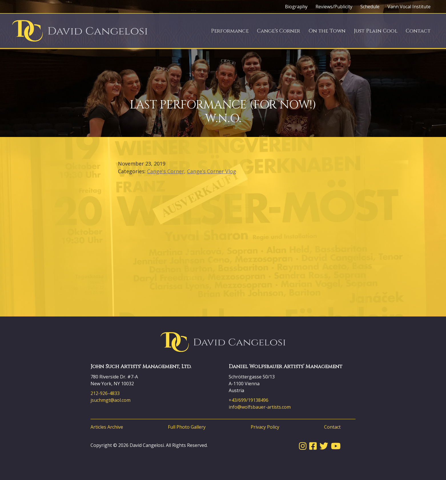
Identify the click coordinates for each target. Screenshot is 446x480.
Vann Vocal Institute (409, 6)
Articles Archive (107, 427)
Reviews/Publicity (334, 6)
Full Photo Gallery (187, 427)
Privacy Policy (265, 427)
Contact (418, 31)
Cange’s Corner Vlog (211, 171)
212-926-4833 (105, 393)
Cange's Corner (165, 171)
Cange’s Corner (278, 31)
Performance (230, 31)
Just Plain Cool (375, 31)
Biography (296, 6)
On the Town (326, 31)
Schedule (369, 6)
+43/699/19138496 (248, 400)
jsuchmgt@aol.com (110, 400)
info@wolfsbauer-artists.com (260, 407)
